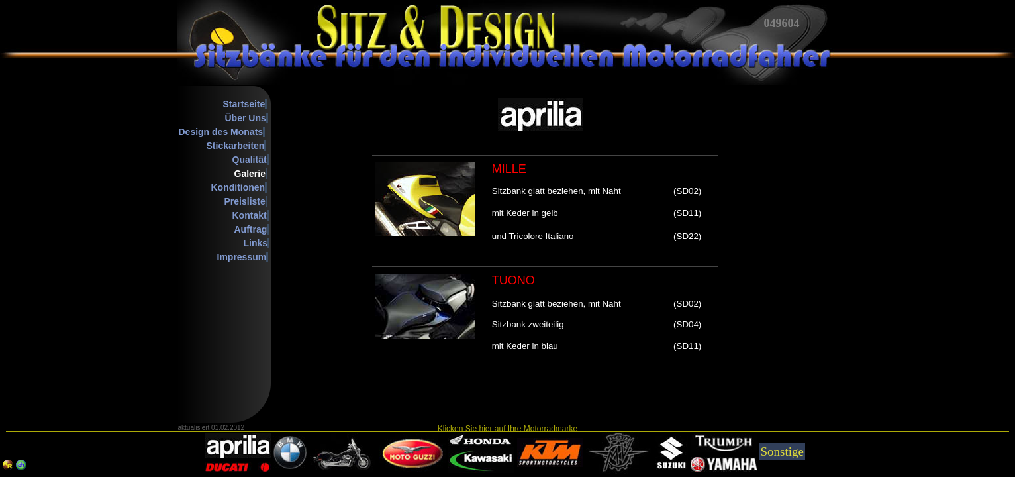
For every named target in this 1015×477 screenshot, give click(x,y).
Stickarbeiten (236, 145)
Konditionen (238, 187)
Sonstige (782, 451)
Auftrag (250, 229)
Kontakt (249, 215)
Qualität (249, 159)
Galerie (250, 173)
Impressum (242, 257)
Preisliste (245, 201)
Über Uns (245, 118)
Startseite (244, 104)
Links (256, 243)
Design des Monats (221, 132)
